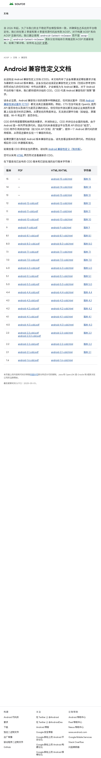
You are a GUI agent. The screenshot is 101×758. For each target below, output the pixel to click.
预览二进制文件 (11, 732)
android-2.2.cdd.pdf (28, 344)
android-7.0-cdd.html (62, 260)
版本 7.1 (87, 251)
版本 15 (87, 179)
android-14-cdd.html (61, 187)
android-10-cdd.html (61, 219)
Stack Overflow (76, 742)
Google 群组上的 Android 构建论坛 (50, 745)
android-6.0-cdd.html (62, 268)
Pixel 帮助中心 (75, 722)
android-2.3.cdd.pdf (28, 332)
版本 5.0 (88, 284)
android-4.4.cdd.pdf (28, 292)
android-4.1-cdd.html (62, 316)
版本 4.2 (88, 308)
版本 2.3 (88, 332)
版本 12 (87, 203)
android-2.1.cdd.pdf (28, 352)
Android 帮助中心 (77, 717)
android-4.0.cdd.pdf (28, 324)
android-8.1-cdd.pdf (28, 235)
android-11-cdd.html (61, 211)
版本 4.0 (88, 324)
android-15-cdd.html (61, 179)
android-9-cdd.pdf (27, 227)
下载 (6, 727)
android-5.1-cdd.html (62, 276)
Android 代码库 (11, 717)
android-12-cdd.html (61, 203)
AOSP (6, 57)
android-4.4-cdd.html (62, 292)
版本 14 (87, 187)
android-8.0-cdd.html (62, 243)
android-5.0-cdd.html (62, 284)
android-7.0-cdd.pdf (28, 260)
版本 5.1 (87, 276)
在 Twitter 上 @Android (47, 717)
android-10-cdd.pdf (28, 219)
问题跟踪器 (74, 747)
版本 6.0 (88, 268)
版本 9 (87, 227)
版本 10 (87, 219)
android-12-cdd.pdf (28, 203)
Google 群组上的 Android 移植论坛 (50, 753)
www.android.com (78, 732)
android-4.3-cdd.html (62, 300)
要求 (6, 722)
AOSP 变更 (41, 43)
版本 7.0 (88, 260)
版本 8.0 (88, 243)
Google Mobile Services (80, 737)
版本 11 (87, 211)
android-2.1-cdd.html (62, 352)
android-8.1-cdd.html (62, 235)
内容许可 (34, 374)
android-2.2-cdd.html (62, 344)
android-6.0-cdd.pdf (29, 268)
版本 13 (87, 195)
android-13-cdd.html (61, 195)
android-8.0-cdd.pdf (29, 243)
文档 (6, 13)
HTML (20, 155)
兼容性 (24, 57)
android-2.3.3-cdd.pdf (29, 336)
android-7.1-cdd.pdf (28, 251)
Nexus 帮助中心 (76, 727)
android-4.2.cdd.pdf (28, 308)
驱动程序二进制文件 (13, 742)
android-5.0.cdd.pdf (28, 284)
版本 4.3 (88, 300)
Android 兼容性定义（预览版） (64, 149)
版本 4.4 (88, 292)
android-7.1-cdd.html (61, 251)
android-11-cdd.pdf (28, 211)
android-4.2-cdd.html (62, 308)
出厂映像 (8, 737)
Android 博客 (42, 727)
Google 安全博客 (44, 732)
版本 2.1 (87, 352)
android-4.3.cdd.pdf (28, 300)
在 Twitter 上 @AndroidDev (49, 722)
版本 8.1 (87, 235)
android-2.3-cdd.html (62, 332)
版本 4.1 (87, 316)
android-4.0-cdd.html (62, 324)
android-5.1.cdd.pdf (28, 276)
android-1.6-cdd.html (62, 360)
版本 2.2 (88, 344)
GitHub (7, 747)
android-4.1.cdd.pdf (28, 316)
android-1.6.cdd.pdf (28, 360)
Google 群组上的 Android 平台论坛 (50, 738)
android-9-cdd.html (61, 227)
